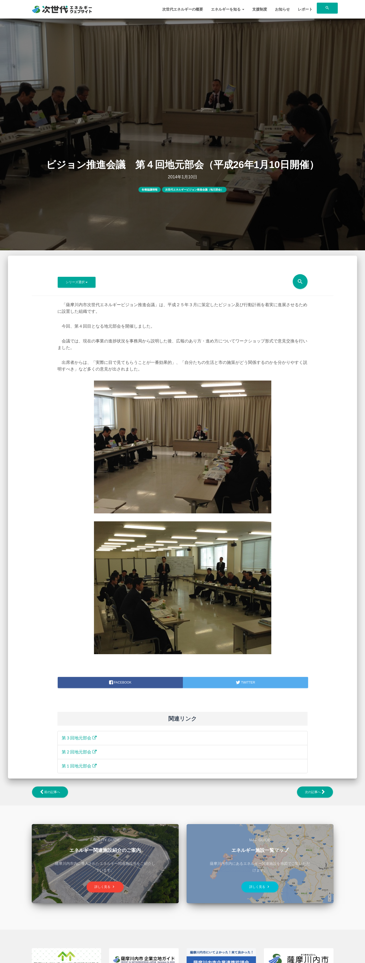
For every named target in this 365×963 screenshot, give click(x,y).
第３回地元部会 (79, 738)
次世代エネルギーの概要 (182, 9)
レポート (305, 9)
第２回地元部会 (79, 752)
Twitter (245, 682)
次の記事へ (315, 792)
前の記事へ (50, 792)
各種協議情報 (149, 189)
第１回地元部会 (79, 766)
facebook (120, 682)
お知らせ (282, 9)
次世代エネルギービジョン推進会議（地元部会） (194, 189)
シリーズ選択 (77, 282)
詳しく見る (105, 887)
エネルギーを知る (227, 9)
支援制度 (259, 9)
